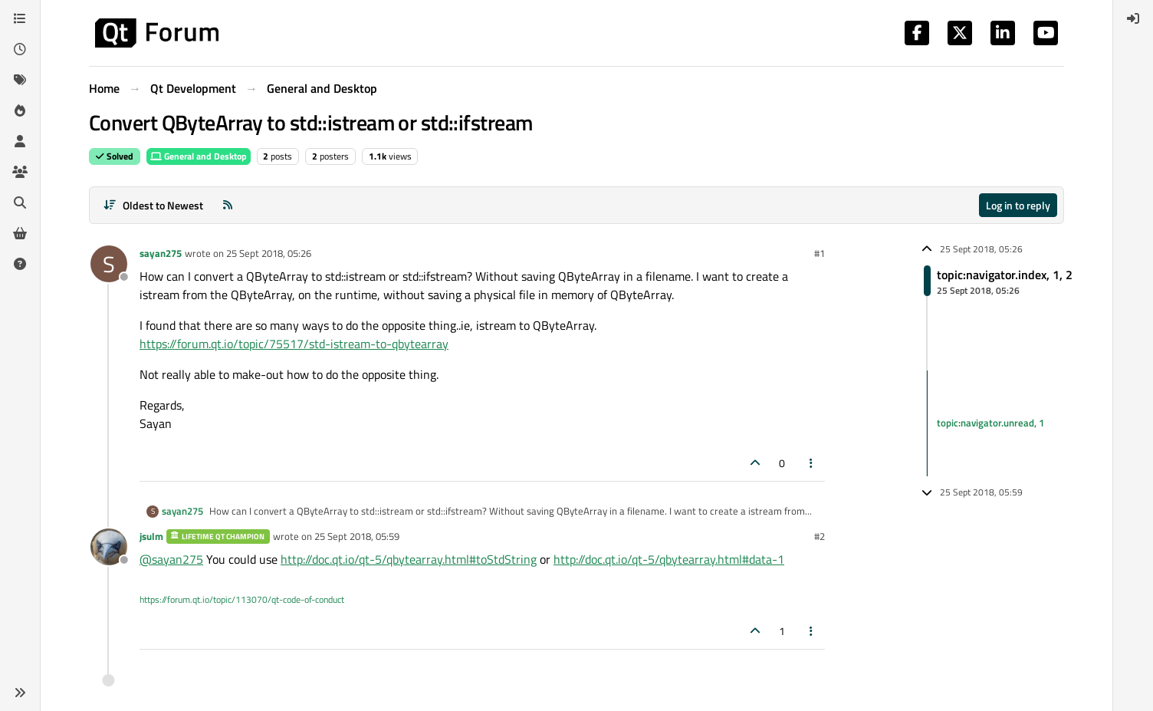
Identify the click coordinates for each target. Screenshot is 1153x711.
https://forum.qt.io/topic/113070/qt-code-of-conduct (242, 599)
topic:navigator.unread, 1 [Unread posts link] (990, 422)
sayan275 (161, 253)
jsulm (151, 536)
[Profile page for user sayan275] (108, 263)
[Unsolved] (20, 264)
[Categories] (20, 18)
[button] (20, 692)
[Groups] (20, 172)
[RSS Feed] (227, 205)
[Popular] (20, 110)
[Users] (20, 141)
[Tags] (20, 79)
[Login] (1133, 18)
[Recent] (20, 49)
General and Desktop (198, 156)
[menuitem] (1133, 18)
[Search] (20, 202)
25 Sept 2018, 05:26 (268, 253)
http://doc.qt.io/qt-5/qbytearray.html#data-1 (669, 559)
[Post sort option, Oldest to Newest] (153, 205)
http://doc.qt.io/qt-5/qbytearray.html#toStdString (409, 559)
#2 (819, 536)
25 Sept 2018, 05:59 (356, 536)
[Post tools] (812, 463)
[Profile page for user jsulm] (108, 546)
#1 (819, 253)
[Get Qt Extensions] (20, 233)
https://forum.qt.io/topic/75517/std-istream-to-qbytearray (294, 343)
